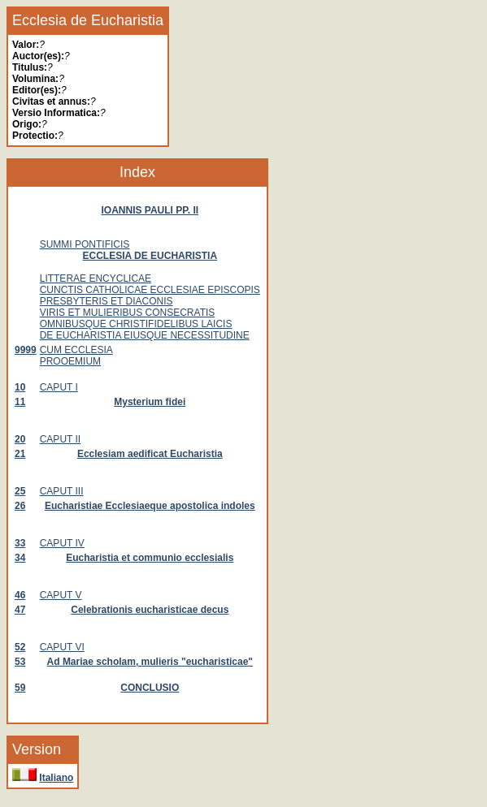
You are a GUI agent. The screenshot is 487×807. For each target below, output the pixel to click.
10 (20, 387)
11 (20, 402)
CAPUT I (59, 387)
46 (20, 595)
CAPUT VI (62, 647)
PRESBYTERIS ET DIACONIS (106, 301)
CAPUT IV (62, 543)
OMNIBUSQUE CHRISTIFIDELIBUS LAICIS (136, 324)
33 (20, 543)
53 (20, 661)
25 (20, 491)
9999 (26, 350)
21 (20, 454)
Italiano (56, 777)
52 (20, 647)
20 (20, 439)
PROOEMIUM (70, 361)
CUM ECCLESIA (76, 350)
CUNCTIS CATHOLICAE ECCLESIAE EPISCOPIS (150, 290)
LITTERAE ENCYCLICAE (95, 278)
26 (20, 505)
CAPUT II (60, 439)
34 (20, 557)
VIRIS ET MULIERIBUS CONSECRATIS (127, 312)
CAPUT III (62, 491)
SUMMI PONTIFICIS (85, 244)
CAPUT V (61, 595)
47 (20, 609)
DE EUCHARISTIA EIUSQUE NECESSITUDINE (145, 335)
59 (20, 687)
